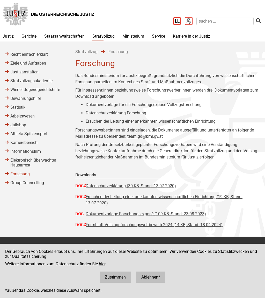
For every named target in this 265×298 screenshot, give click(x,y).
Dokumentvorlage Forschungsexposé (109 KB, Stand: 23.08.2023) (146, 213)
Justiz (8, 36)
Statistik (17, 107)
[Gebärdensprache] (190, 21)
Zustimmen (115, 277)
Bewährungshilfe (25, 98)
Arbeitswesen (22, 116)
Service (158, 36)
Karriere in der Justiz (191, 36)
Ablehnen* (150, 277)
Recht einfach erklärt (29, 54)
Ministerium (133, 36)
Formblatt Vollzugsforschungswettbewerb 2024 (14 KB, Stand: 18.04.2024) (154, 224)
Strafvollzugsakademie (31, 80)
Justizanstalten (24, 72)
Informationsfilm (25, 151)
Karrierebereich (24, 142)
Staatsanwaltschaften (64, 36)
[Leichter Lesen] (179, 21)
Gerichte (28, 36)
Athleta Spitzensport (28, 133)
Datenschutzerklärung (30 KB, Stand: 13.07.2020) (131, 185)
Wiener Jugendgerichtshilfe (35, 89)
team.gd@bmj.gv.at (145, 136)
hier (102, 263)
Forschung (20, 173)
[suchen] (225, 21)
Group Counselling (27, 182)
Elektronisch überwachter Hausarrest (33, 163)
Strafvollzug (103, 36)
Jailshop (18, 124)
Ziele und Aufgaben (28, 63)
